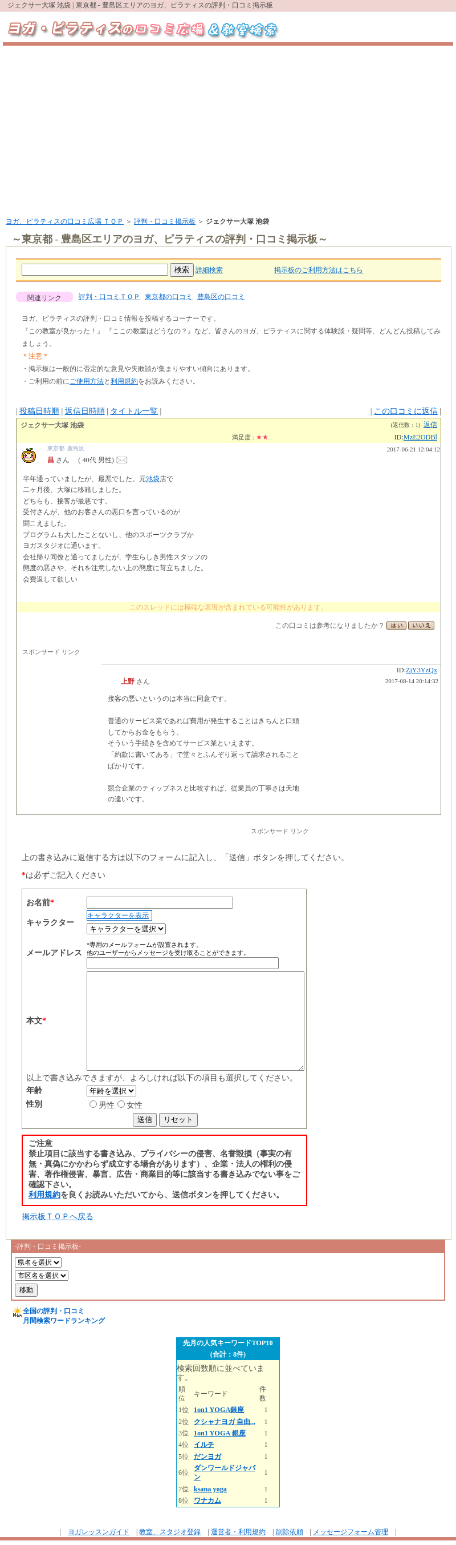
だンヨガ (207, 1457)
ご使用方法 (87, 381)
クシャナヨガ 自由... (224, 1422)
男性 (84, 1105)
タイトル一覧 (134, 411)
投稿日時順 (39, 411)
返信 (430, 425)
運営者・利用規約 (238, 1532)
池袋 (153, 479)
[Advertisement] (228, 131)
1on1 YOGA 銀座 (220, 1433)
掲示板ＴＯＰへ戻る (57, 1216)
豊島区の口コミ (221, 297)
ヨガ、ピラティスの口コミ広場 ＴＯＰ (65, 221)
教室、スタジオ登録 (170, 1532)
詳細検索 (209, 270)
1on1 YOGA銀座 (219, 1410)
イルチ (204, 1445)
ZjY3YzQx (421, 670)
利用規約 (124, 381)
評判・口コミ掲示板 (165, 221)
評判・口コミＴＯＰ (109, 297)
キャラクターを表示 (96, 915)
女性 (112, 1105)
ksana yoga (210, 1489)
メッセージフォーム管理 (350, 1532)
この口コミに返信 (406, 411)
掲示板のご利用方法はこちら (318, 270)
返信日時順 (85, 411)
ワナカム (207, 1500)
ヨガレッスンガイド (98, 1532)
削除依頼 (289, 1532)
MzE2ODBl (420, 437)
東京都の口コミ (169, 297)
